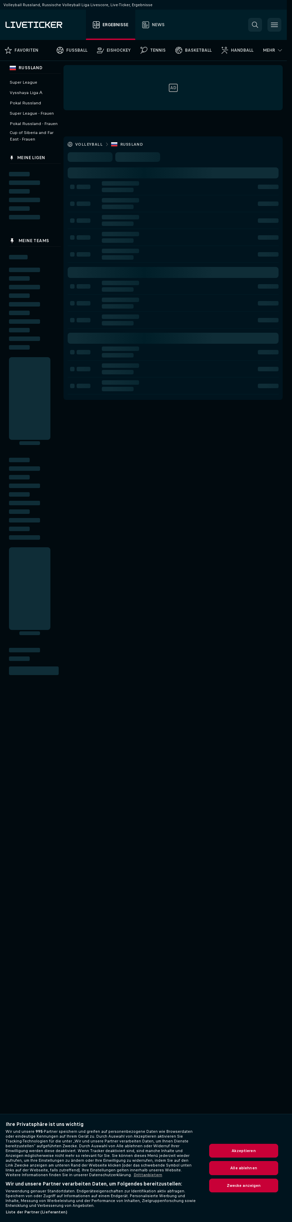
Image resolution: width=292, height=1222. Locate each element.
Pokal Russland (25, 103)
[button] (255, 25)
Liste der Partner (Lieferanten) (36, 1212)
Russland (131, 144)
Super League (23, 82)
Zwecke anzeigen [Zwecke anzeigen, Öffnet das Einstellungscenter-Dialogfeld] (244, 1185)
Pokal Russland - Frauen (34, 123)
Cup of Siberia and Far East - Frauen (31, 136)
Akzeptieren (243, 1150)
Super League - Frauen (32, 113)
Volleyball (89, 144)
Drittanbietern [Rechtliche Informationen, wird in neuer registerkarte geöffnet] (148, 1174)
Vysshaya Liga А (26, 92)
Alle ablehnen (243, 1168)
